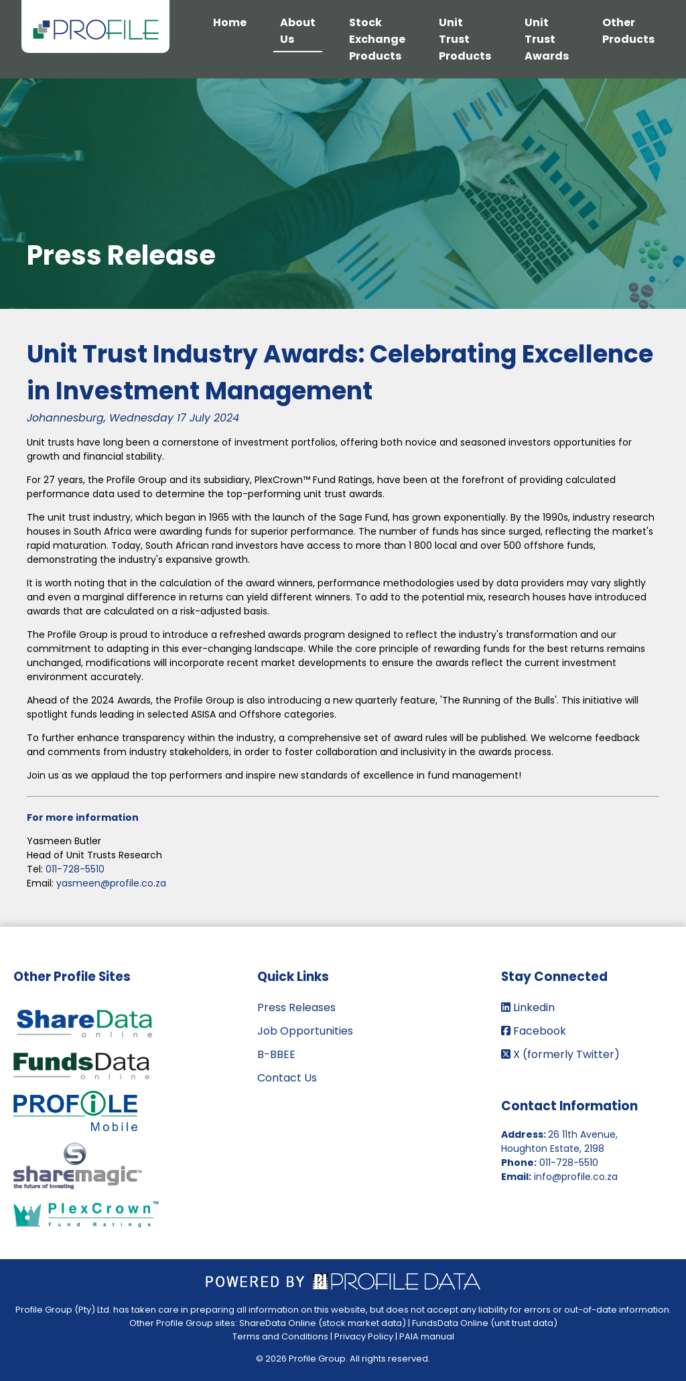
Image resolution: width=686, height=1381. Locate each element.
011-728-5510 (75, 869)
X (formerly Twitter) (560, 1054)
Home (230, 22)
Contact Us (287, 1078)
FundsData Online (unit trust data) (484, 1323)
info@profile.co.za (576, 1176)
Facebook (533, 1031)
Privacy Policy (363, 1336)
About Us (298, 31)
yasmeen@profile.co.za (111, 883)
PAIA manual (426, 1336)
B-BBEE (276, 1054)
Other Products (628, 31)
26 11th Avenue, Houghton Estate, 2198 (559, 1141)
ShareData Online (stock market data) (322, 1323)
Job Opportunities (305, 1031)
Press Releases (296, 1007)
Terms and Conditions (280, 1336)
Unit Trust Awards (547, 39)
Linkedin (528, 1007)
